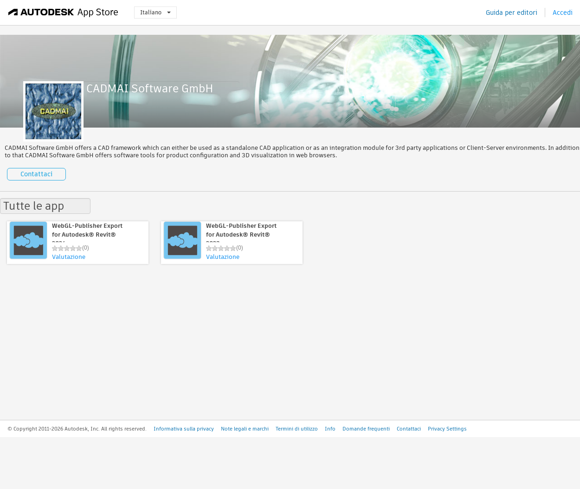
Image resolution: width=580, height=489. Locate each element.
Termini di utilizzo (297, 428)
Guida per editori (511, 12)
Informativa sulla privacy (184, 428)
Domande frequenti (366, 428)
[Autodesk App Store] (63, 12)
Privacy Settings (447, 428)
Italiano (155, 12)
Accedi (563, 12)
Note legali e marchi (245, 428)
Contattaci (36, 174)
